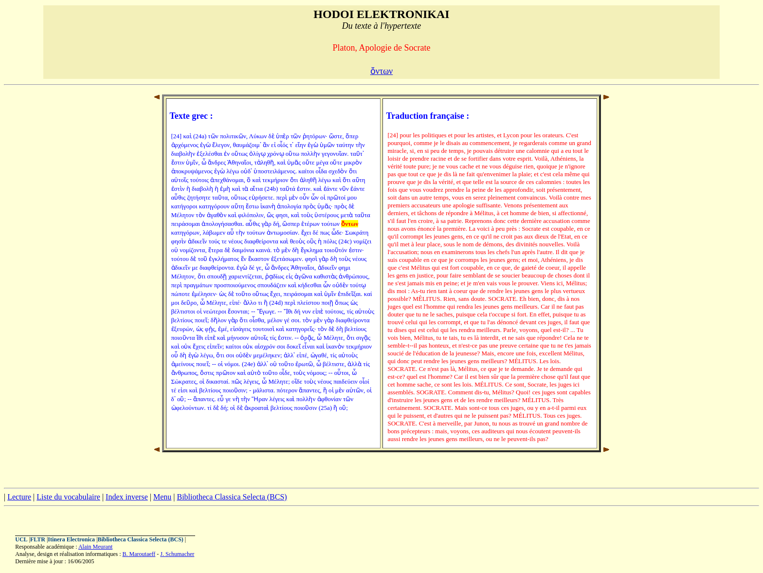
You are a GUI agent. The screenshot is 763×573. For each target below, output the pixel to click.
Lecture (19, 497)
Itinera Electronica (71, 539)
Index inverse (127, 497)
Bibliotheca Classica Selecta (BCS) (232, 497)
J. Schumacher (177, 554)
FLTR (37, 539)
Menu (162, 497)
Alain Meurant (95, 546)
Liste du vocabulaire (68, 497)
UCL (21, 539)
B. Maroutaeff (139, 554)
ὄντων (381, 71)
